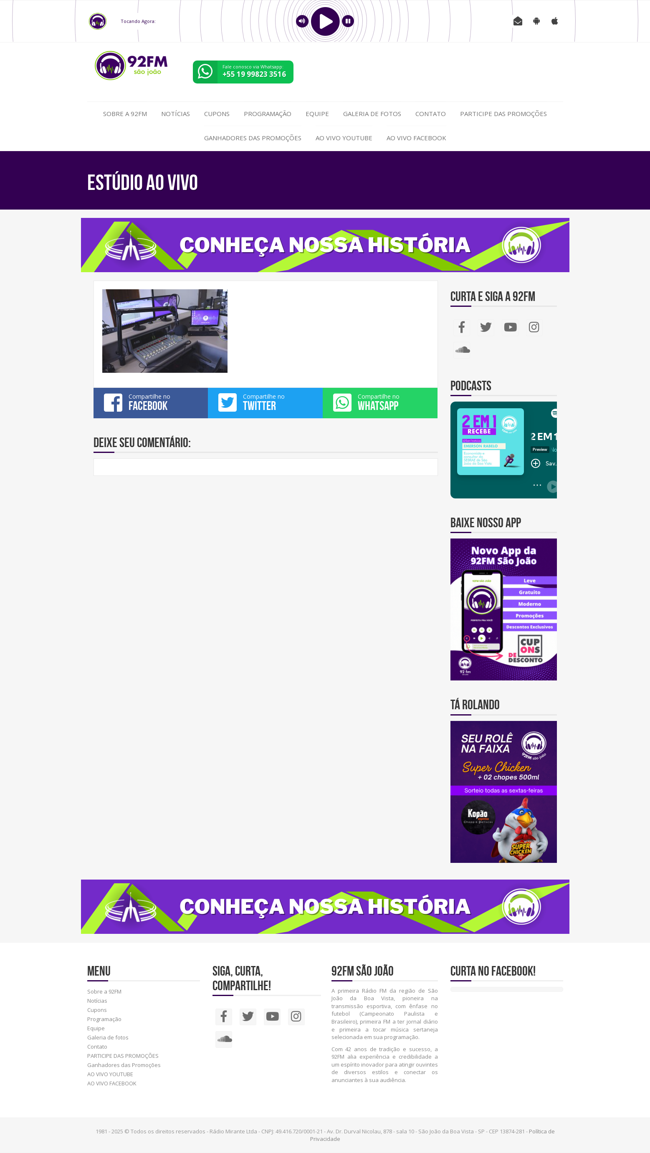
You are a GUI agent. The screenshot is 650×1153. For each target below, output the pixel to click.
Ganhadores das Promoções (252, 138)
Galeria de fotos (372, 113)
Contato (430, 113)
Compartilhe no (151, 402)
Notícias (175, 113)
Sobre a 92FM (125, 113)
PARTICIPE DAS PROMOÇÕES (503, 113)
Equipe (317, 113)
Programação (267, 113)
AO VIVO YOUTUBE (344, 138)
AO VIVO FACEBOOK (416, 138)
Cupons (217, 113)
